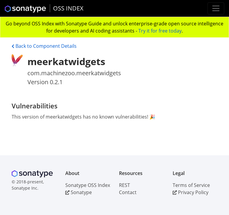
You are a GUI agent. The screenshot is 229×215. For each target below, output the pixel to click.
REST (124, 185)
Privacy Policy (190, 192)
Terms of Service (191, 185)
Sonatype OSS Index (87, 185)
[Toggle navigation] (216, 8)
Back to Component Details (44, 46)
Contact (128, 192)
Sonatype (78, 192)
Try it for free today (160, 30)
